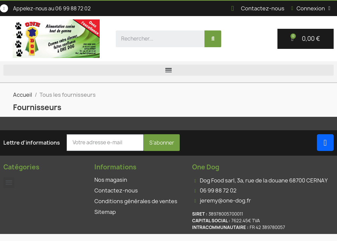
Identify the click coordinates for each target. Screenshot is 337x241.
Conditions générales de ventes (135, 201)
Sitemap (105, 212)
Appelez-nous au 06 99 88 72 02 (52, 8)
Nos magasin (110, 179)
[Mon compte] (310, 8)
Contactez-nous (262, 8)
